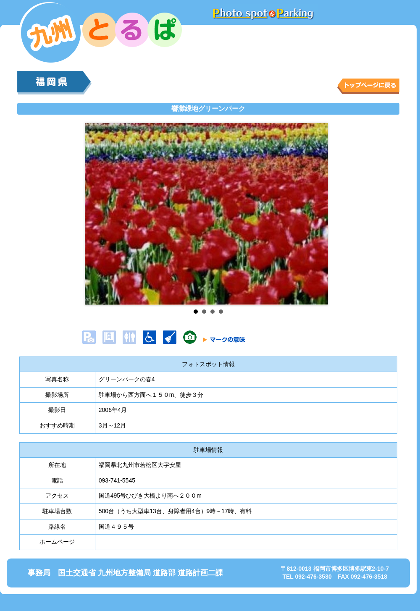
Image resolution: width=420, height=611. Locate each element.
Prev (98, 214)
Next (319, 214)
